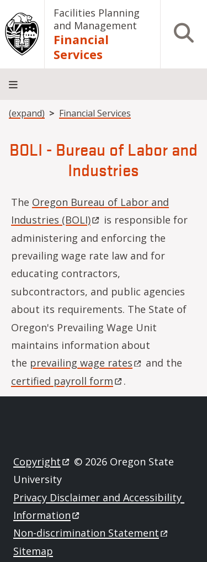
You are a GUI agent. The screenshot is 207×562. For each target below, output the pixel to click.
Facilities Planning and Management (97, 19)
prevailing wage (86, 362)
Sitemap (33, 551)
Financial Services (81, 46)
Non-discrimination (91, 532)
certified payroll (67, 381)
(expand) (27, 113)
